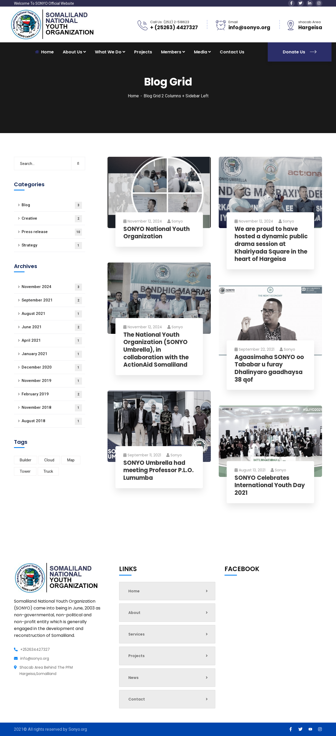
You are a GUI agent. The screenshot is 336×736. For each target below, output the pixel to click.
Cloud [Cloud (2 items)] (49, 460)
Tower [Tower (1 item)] (25, 471)
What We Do (108, 52)
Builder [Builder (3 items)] (25, 460)
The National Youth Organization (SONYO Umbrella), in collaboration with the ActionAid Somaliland (156, 350)
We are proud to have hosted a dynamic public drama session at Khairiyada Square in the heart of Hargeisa (271, 244)
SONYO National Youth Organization (156, 232)
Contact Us (232, 52)
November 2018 (52, 407)
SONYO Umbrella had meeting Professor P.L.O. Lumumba (158, 470)
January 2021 (52, 354)
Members (171, 52)
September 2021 (52, 300)
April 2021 (52, 340)
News (168, 677)
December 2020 (52, 367)
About (168, 612)
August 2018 (52, 421)
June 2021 (52, 327)
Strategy (52, 245)
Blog (52, 205)
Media (200, 52)
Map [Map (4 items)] (71, 460)
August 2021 (52, 313)
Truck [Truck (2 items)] (48, 471)
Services (168, 634)
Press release (52, 232)
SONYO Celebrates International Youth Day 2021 (270, 485)
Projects (143, 52)
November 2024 (52, 287)
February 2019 (52, 394)
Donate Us (299, 52)
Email (233, 21)
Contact (168, 699)
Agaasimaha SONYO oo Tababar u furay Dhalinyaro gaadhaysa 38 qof (269, 369)
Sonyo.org (78, 729)
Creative (52, 218)
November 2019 (52, 381)
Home (133, 95)
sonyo (175, 221)
